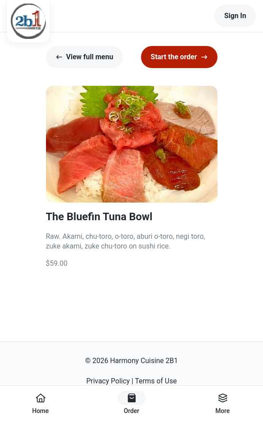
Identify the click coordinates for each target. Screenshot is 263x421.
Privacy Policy (108, 381)
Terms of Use (156, 381)
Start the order (179, 57)
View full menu (85, 57)
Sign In (235, 15)
